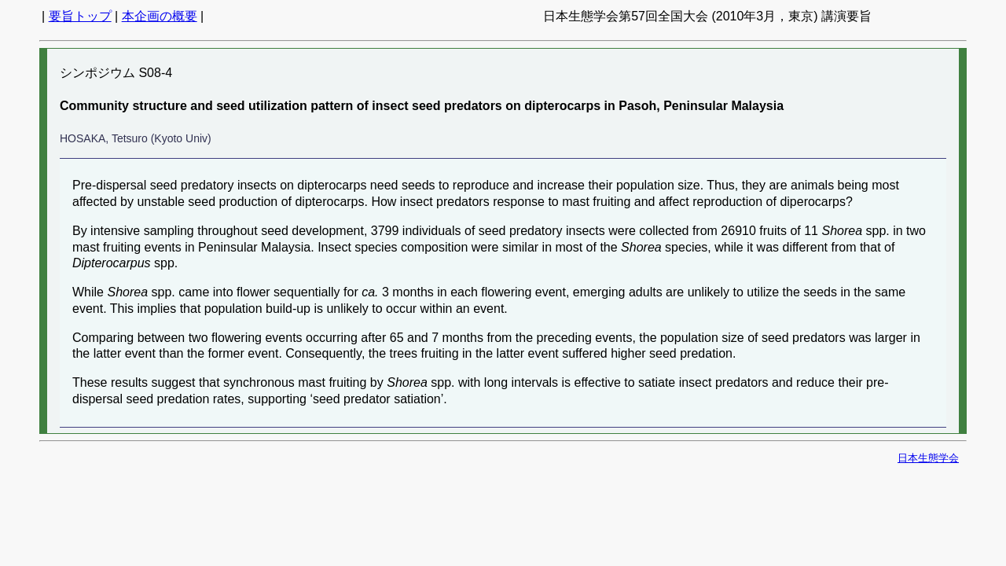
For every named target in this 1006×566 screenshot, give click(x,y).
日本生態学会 (928, 458)
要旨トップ (80, 16)
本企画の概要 (159, 16)
